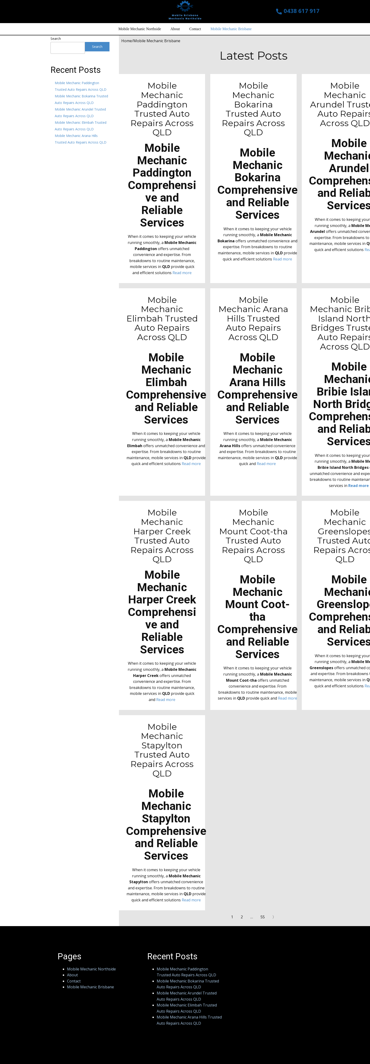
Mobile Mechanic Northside (139, 29)
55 (263, 917)
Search (55, 38)
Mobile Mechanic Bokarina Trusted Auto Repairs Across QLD (253, 108)
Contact (195, 29)
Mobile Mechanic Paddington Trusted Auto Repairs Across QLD (161, 108)
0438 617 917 (298, 11)
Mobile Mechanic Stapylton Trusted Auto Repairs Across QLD (161, 750)
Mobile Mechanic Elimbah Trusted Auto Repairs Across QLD (162, 318)
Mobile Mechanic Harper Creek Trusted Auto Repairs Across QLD (161, 535)
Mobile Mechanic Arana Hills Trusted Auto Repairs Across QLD (253, 318)
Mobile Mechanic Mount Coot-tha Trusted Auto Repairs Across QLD (253, 535)
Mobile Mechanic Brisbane (231, 29)
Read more (182, 272)
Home (126, 40)
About (175, 29)
